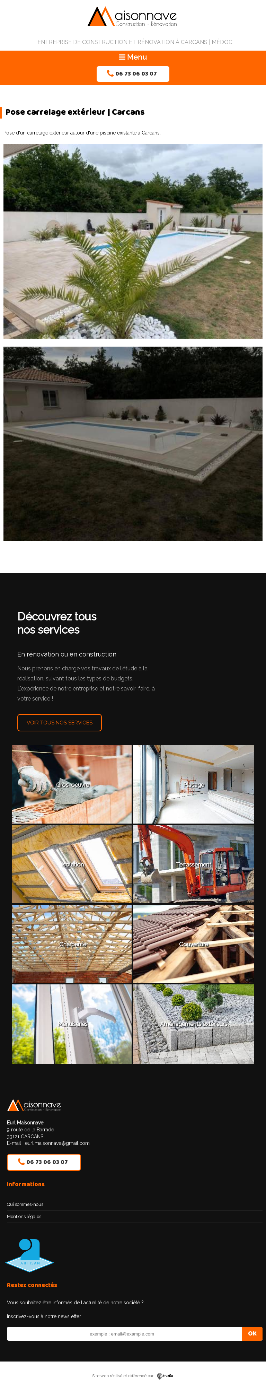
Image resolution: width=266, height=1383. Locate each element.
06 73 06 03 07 (136, 74)
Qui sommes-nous (25, 1204)
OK (252, 1334)
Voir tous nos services (59, 723)
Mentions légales (24, 1216)
